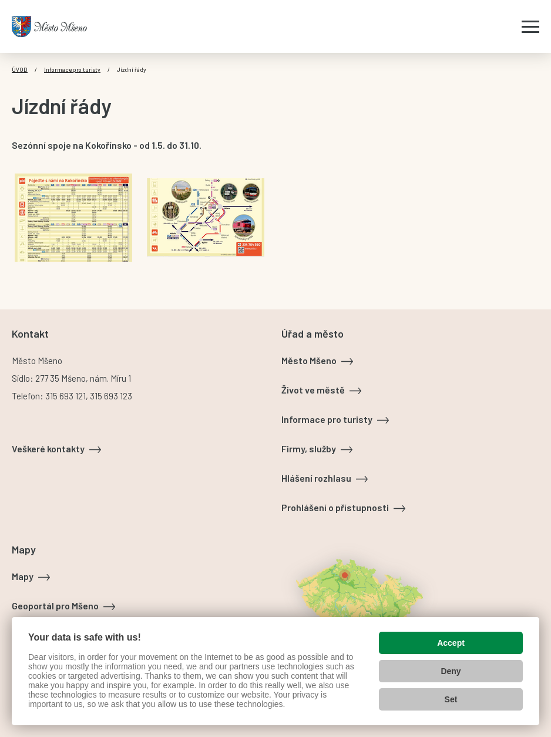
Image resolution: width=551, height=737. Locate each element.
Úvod (20, 69)
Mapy (22, 576)
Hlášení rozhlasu (316, 477)
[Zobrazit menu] (530, 26)
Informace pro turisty (72, 69)
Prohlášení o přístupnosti (335, 507)
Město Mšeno (309, 360)
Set (451, 699)
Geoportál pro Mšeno (55, 605)
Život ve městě (313, 389)
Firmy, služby (308, 448)
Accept (451, 643)
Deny (451, 671)
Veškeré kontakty (48, 448)
